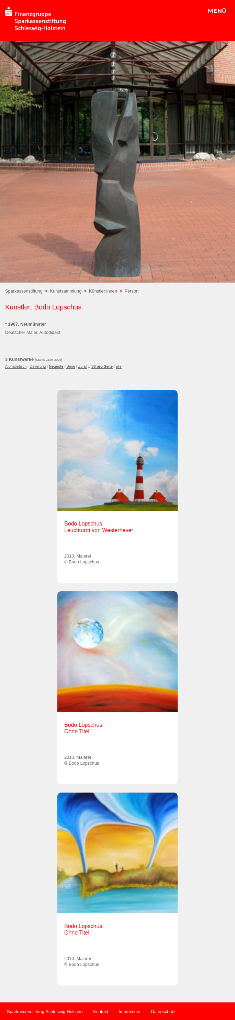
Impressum (129, 1011)
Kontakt (100, 1011)
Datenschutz (163, 1011)
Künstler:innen (103, 291)
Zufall (83, 366)
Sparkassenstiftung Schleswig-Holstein (45, 1011)
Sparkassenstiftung (24, 291)
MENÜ (217, 11)
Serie (70, 366)
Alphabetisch (15, 366)
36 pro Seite (102, 366)
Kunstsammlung (66, 291)
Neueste (56, 366)
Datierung (38, 366)
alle (119, 366)
